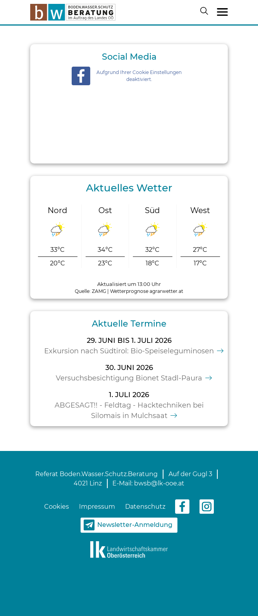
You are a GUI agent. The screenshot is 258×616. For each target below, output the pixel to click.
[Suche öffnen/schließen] (205, 12)
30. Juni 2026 (129, 367)
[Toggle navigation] (222, 12)
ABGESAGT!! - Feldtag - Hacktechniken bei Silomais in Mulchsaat (129, 410)
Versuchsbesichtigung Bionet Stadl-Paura (129, 378)
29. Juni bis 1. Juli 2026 (129, 340)
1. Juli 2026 (129, 395)
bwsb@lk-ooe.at (159, 483)
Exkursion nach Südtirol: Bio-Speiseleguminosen (129, 351)
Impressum (97, 506)
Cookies (56, 506)
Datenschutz (145, 506)
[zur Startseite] (72, 12)
